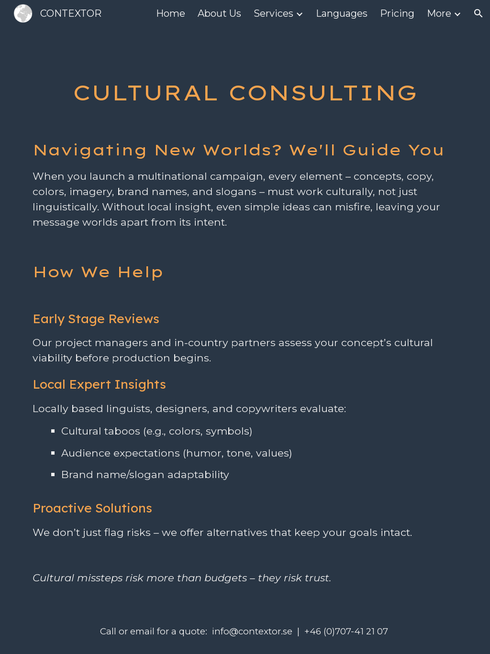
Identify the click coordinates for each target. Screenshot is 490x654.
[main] (245, 92)
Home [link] (170, 13)
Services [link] (273, 13)
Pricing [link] (397, 13)
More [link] (439, 13)
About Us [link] (219, 13)
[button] (478, 13)
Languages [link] (342, 13)
